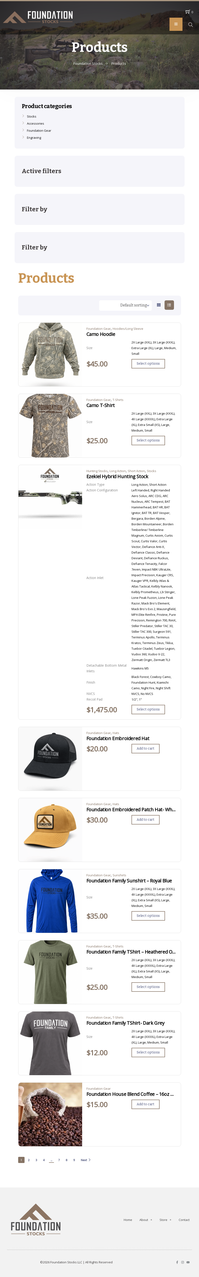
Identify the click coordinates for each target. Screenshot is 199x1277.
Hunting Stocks (97, 471)
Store (165, 1220)
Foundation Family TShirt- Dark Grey (125, 1023)
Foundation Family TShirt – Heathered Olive (131, 952)
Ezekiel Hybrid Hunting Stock (117, 476)
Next (86, 1160)
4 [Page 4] (44, 1160)
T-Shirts (118, 400)
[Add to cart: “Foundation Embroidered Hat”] (145, 748)
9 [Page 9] (74, 1160)
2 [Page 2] (29, 1160)
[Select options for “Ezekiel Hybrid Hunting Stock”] (148, 709)
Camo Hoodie (100, 334)
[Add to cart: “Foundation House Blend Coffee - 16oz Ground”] (145, 1104)
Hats (116, 733)
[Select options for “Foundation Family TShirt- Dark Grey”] (148, 1052)
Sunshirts (119, 875)
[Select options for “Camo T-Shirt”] (148, 440)
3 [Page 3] (36, 1160)
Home (128, 1220)
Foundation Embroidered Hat (117, 738)
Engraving (34, 137)
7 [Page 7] (59, 1160)
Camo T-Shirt (100, 405)
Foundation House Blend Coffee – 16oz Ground (131, 1094)
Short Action (136, 471)
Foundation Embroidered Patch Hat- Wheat (131, 809)
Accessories (35, 123)
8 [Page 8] (67, 1160)
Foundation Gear (98, 328)
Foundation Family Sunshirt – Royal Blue (129, 881)
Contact (184, 1220)
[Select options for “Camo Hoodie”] (148, 363)
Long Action (118, 471)
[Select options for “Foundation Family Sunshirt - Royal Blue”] (148, 916)
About (146, 1220)
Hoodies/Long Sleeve (128, 328)
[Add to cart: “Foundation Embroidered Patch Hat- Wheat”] (145, 819)
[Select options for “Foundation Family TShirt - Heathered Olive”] (148, 987)
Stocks (151, 471)
